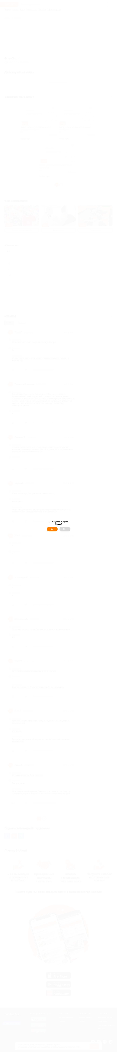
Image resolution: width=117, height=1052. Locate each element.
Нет (64, 529)
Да (52, 529)
